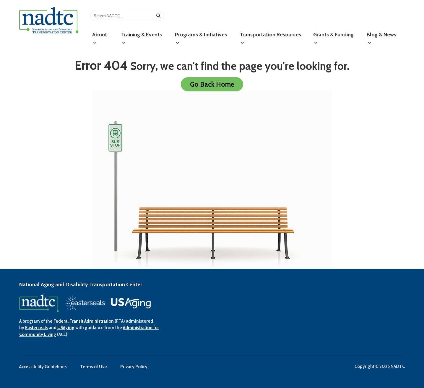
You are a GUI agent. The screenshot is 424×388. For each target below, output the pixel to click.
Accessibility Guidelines (43, 366)
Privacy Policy (133, 366)
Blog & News (381, 38)
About (99, 38)
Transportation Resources (270, 38)
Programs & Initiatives (201, 38)
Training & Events (141, 38)
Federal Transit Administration (83, 321)
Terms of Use (93, 366)
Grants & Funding (333, 38)
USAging (65, 327)
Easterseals (36, 327)
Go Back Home (212, 84)
